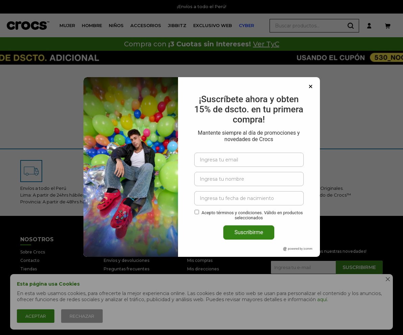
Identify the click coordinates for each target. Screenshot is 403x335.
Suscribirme (248, 218)
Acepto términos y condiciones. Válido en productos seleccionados (252, 201)
